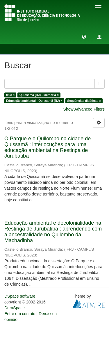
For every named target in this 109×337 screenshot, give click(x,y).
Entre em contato (19, 313)
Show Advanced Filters (84, 109)
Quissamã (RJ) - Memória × (39, 95)
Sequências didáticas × (84, 100)
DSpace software (19, 296)
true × (10, 95)
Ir (99, 83)
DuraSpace (14, 307)
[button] (84, 36)
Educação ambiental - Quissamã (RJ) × (34, 100)
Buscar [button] (17, 49)
